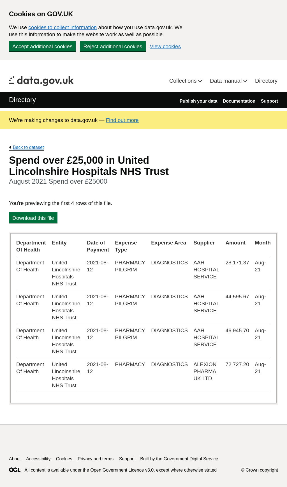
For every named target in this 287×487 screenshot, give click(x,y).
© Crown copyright (259, 470)
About (15, 458)
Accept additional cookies (42, 46)
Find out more (122, 120)
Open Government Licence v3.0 (122, 470)
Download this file (33, 218)
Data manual (226, 81)
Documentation (239, 101)
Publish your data (198, 101)
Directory (266, 81)
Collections (183, 81)
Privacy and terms (96, 458)
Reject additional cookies (112, 46)
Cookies (64, 458)
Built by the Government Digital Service (179, 458)
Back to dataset (28, 147)
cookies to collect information (62, 27)
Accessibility (38, 458)
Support (269, 101)
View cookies (165, 46)
